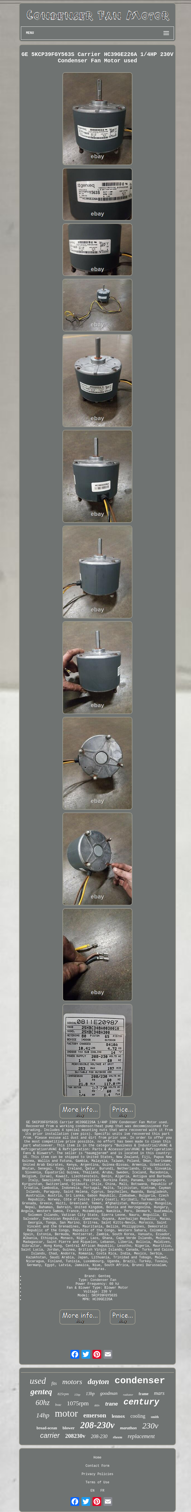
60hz (43, 1402)
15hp (77, 1394)
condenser (139, 1381)
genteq (41, 1391)
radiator (128, 1394)
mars (159, 1393)
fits (54, 1383)
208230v (75, 1436)
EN (92, 1491)
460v (96, 1405)
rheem (117, 1437)
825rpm (63, 1394)
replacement (141, 1436)
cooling (137, 1416)
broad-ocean (47, 1428)
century (141, 1402)
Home (98, 1458)
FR (102, 1491)
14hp (42, 1415)
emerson (94, 1415)
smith (155, 1417)
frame (144, 1394)
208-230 (99, 1436)
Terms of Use (97, 1482)
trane (111, 1404)
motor (66, 1413)
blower (68, 1428)
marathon (128, 1428)
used (38, 1381)
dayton (98, 1381)
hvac (58, 1405)
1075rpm (78, 1403)
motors (72, 1382)
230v (150, 1425)
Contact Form (97, 1466)
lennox (118, 1416)
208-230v (97, 1425)
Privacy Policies (97, 1474)
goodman (109, 1393)
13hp (90, 1393)
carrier (50, 1435)
